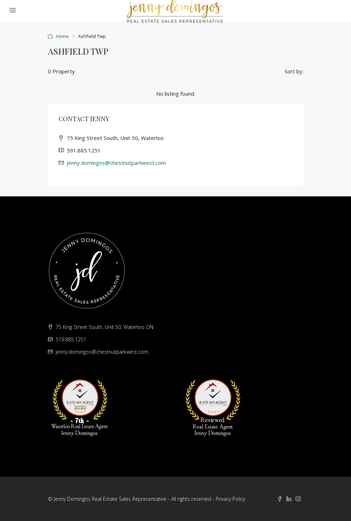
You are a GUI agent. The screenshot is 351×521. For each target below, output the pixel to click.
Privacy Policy (230, 498)
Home (62, 36)
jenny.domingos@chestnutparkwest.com (116, 162)
